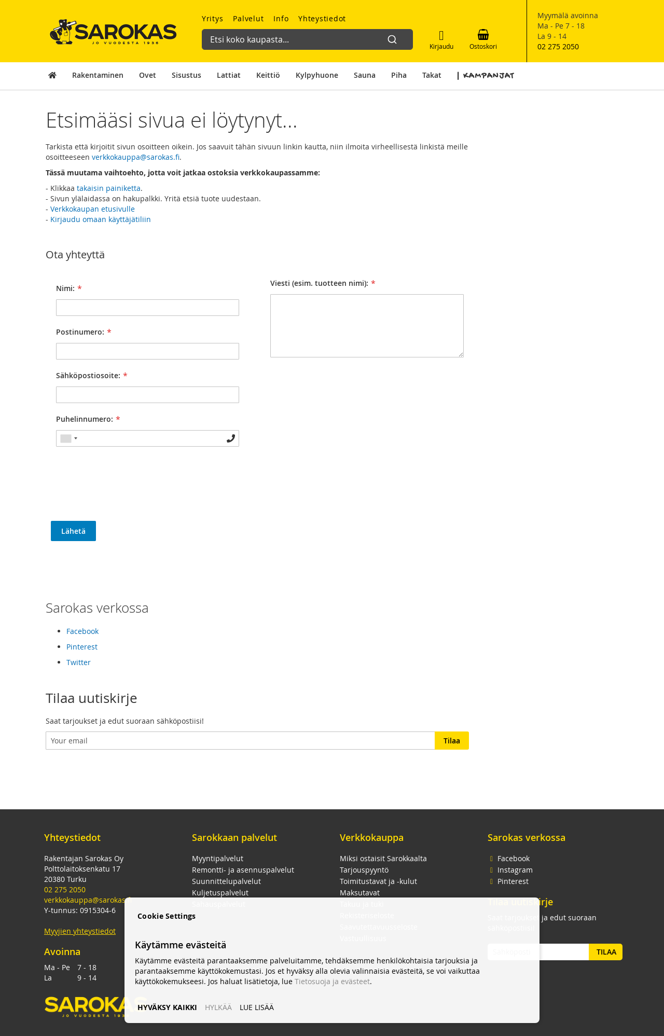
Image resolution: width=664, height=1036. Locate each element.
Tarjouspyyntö (364, 870)
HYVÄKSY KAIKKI (167, 1007)
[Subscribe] (452, 740)
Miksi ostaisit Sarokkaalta (383, 858)
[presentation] (130, 490)
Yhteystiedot (322, 18)
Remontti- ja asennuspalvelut (243, 870)
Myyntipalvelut (217, 858)
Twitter (78, 662)
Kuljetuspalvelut (220, 892)
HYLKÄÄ (218, 1007)
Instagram (510, 870)
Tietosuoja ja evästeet (332, 981)
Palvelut (248, 18)
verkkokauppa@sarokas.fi (135, 157)
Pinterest (82, 647)
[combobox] (303, 34)
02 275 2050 (558, 46)
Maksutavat (360, 892)
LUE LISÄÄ (257, 1007)
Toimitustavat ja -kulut (378, 881)
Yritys (212, 18)
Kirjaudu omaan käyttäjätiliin (100, 219)
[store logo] (113, 31)
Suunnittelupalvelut (226, 881)
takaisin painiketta (109, 188)
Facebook (82, 631)
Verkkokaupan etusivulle (92, 209)
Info (280, 18)
